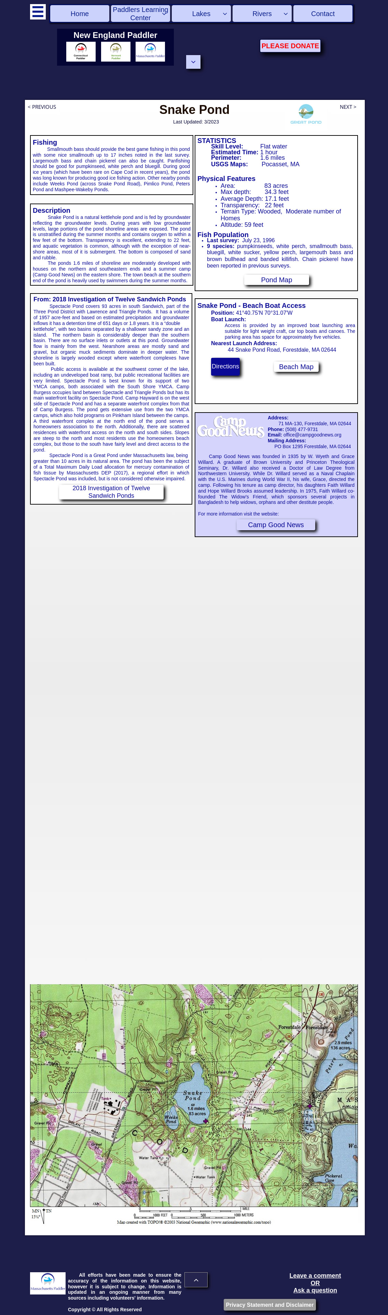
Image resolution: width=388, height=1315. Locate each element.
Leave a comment (315, 1275)
